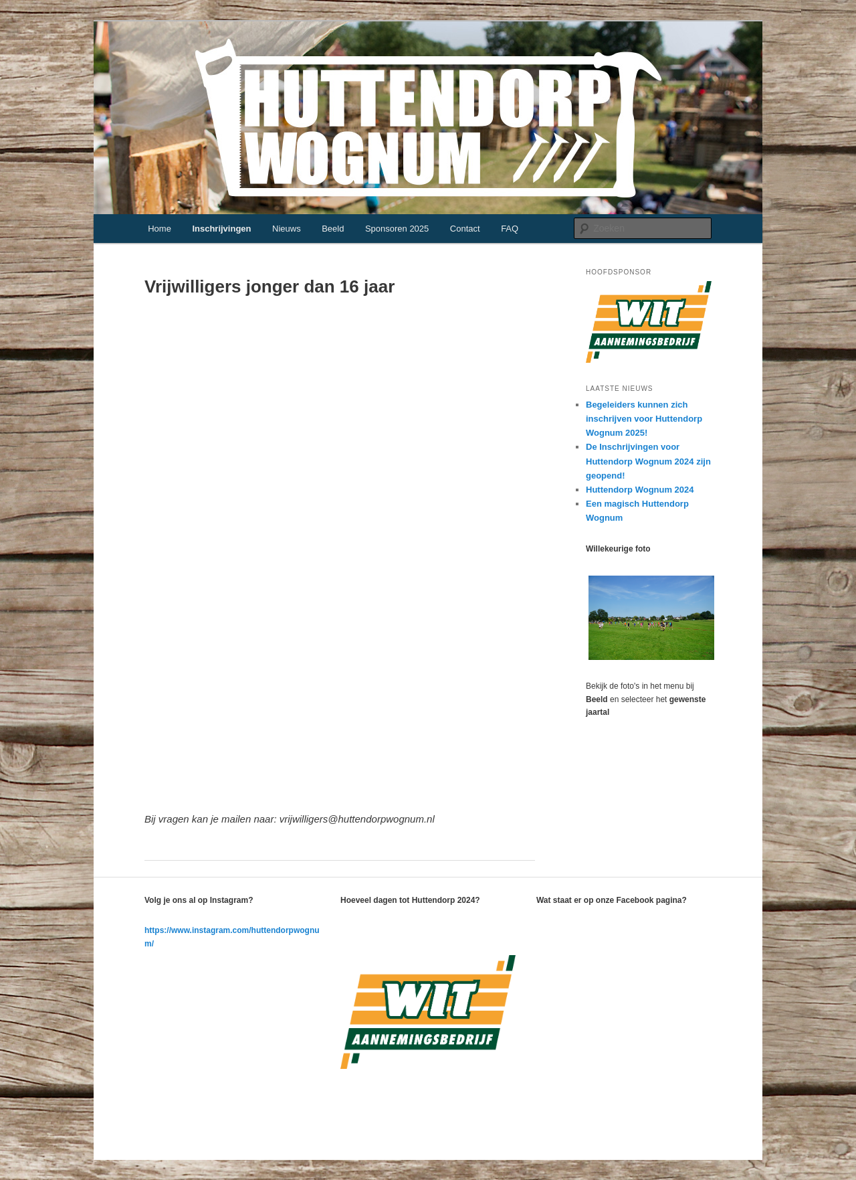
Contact (465, 229)
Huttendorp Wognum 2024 (640, 490)
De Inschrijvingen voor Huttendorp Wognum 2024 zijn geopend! (648, 461)
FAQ (509, 229)
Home (159, 229)
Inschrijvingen (221, 229)
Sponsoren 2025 (397, 229)
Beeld (333, 229)
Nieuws (286, 229)
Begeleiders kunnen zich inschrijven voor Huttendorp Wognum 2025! (644, 419)
